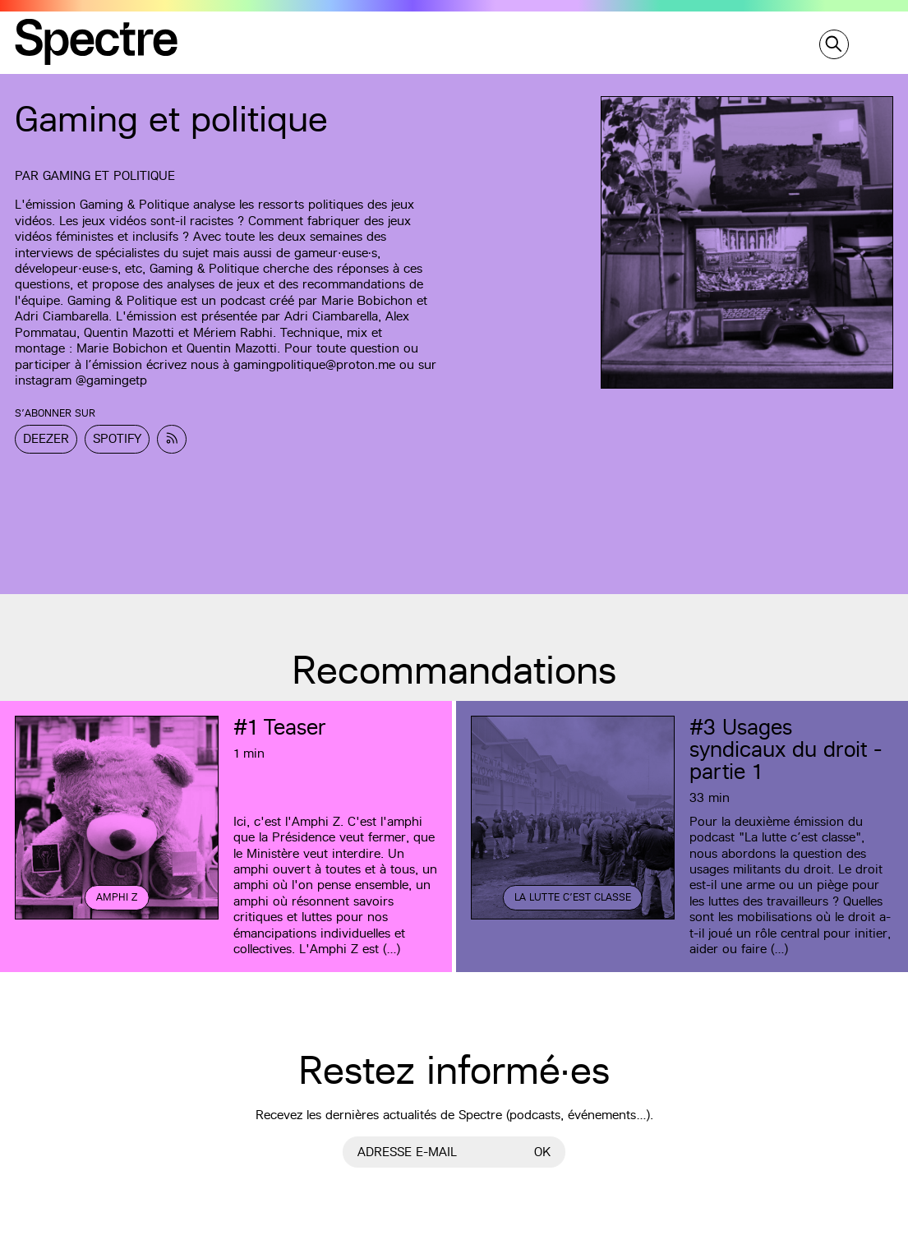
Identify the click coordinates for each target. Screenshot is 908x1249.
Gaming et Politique (109, 175)
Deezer (46, 438)
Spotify (117, 438)
